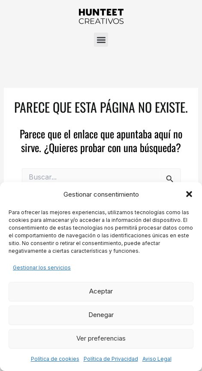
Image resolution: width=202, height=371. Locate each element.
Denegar (101, 315)
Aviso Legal (157, 359)
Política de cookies (55, 359)
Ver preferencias (101, 338)
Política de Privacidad (111, 359)
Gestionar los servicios (42, 267)
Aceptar (101, 291)
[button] (189, 194)
